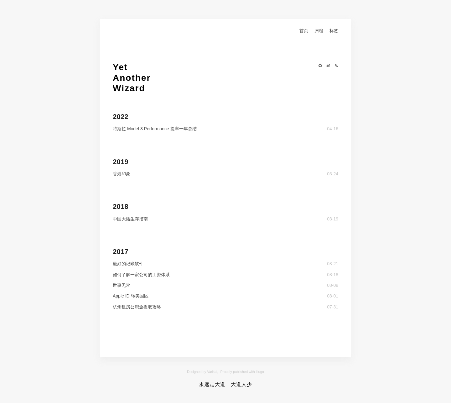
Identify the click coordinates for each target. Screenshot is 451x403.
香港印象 (121, 173)
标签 (333, 30)
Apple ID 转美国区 (130, 295)
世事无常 (121, 285)
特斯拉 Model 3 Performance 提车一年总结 (155, 128)
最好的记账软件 (128, 263)
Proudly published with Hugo (242, 372)
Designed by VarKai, (202, 372)
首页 (303, 30)
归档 (318, 30)
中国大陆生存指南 (130, 218)
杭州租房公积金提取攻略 (137, 306)
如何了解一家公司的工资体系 (141, 274)
